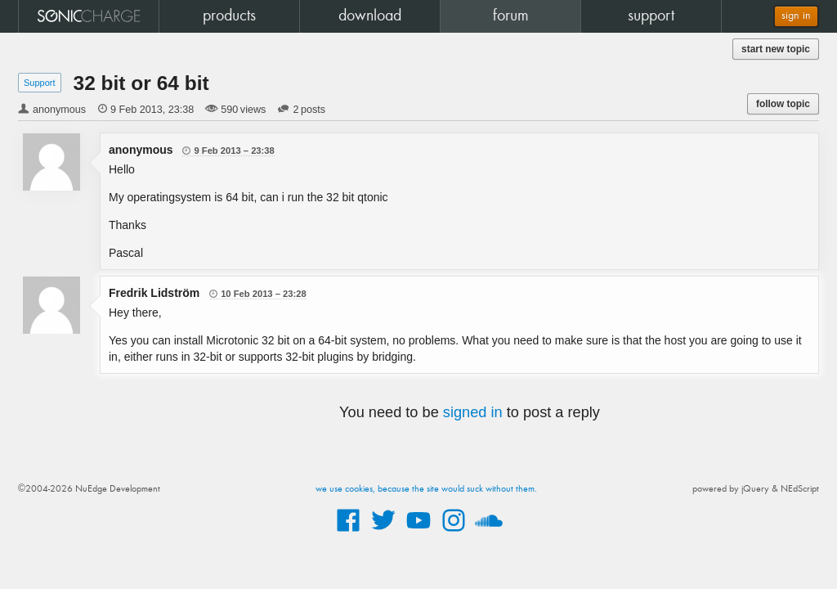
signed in (473, 412)
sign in (796, 16)
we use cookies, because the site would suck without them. (426, 489)
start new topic (775, 49)
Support (40, 83)
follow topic (783, 104)
